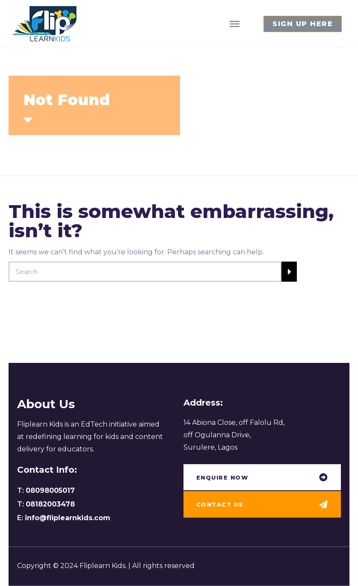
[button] (302, 24)
